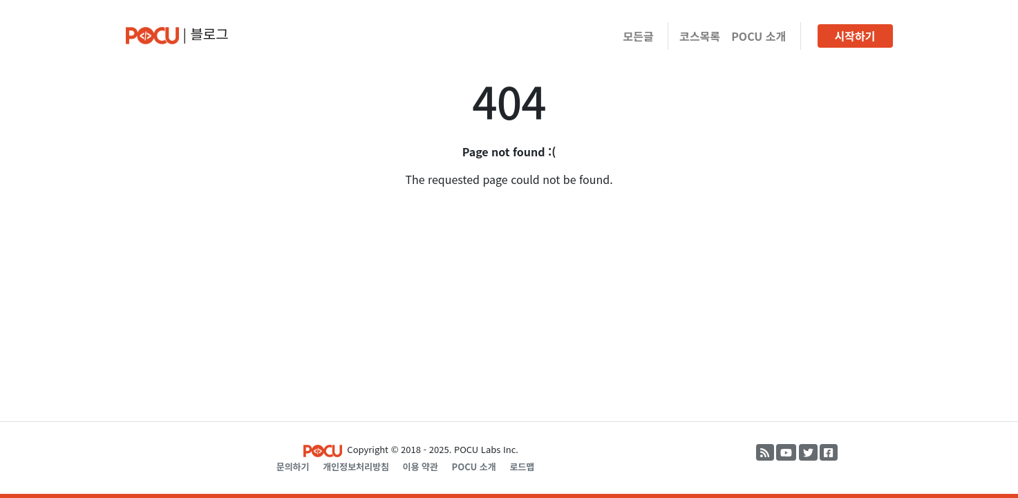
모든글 (638, 36)
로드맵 (521, 466)
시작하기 (855, 36)
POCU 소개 (758, 36)
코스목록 (699, 36)
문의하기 (293, 466)
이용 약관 (419, 466)
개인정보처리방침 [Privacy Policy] (356, 466)
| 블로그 (177, 34)
